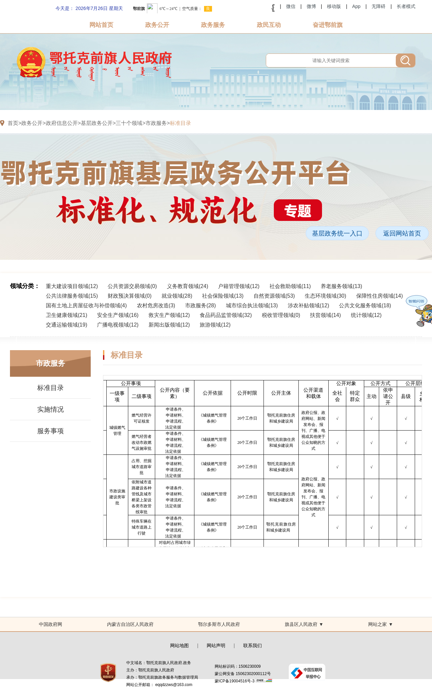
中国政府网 (50, 624)
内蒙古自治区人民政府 (130, 624)
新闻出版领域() (169, 325)
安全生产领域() (117, 315)
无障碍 (378, 6)
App (356, 6)
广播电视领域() (117, 325)
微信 (290, 6)
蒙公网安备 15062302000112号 (243, 673)
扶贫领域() (325, 315)
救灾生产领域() (169, 315)
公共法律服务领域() (72, 296)
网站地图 (179, 645)
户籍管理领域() (238, 286)
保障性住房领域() (379, 296)
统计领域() (366, 315)
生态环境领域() (325, 296)
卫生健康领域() (66, 315)
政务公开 (157, 25)
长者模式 (406, 6)
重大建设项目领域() (72, 286)
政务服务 (213, 25)
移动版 (334, 6)
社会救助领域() (290, 286)
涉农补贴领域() (308, 305)
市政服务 (156, 123)
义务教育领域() (187, 286)
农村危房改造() (156, 305)
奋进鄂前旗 (328, 25)
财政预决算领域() (130, 296)
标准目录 (180, 123)
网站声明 (216, 645)
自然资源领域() (274, 296)
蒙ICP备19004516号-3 (235, 681)
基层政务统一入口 (337, 233)
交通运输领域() (66, 325)
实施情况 (50, 409)
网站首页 (101, 25)
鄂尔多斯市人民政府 (219, 624)
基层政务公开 (97, 123)
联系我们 (252, 645)
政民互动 (269, 25)
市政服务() (200, 305)
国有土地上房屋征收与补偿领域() (86, 305)
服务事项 (50, 431)
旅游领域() (215, 325)
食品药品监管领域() (226, 315)
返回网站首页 (402, 233)
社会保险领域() (222, 296)
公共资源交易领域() (132, 286)
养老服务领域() (341, 286)
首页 (13, 123)
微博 (311, 6)
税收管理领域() (281, 315)
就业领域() (177, 296)
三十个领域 (129, 123)
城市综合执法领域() (252, 305)
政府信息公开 (62, 123)
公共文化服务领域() (365, 305)
